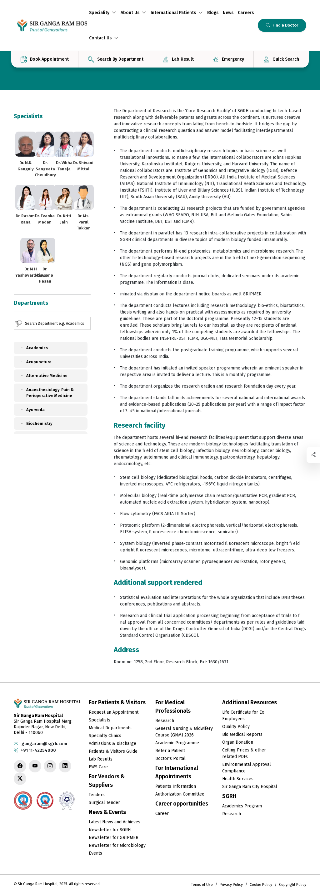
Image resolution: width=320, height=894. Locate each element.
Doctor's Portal (170, 758)
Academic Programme (177, 743)
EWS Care (98, 767)
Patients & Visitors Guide (113, 751)
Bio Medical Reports (242, 734)
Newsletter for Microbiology (117, 845)
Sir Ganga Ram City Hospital (249, 786)
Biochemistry (36, 423)
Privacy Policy (231, 884)
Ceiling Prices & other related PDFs (244, 753)
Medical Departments (110, 728)
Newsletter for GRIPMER (113, 837)
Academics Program (242, 806)
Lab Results (100, 759)
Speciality (102, 12)
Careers (246, 12)
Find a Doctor (282, 25)
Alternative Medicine (44, 376)
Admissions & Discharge (112, 743)
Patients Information (175, 786)
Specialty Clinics (105, 735)
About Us (133, 12)
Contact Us (103, 38)
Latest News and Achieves (114, 822)
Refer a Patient (170, 750)
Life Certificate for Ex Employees (243, 715)
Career (162, 813)
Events (95, 853)
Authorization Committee (179, 794)
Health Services (237, 778)
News (228, 12)
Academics (34, 348)
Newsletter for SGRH (110, 829)
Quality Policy (236, 726)
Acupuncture (36, 362)
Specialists (99, 720)
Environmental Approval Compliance (246, 768)
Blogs (212, 12)
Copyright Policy (292, 884)
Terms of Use (202, 884)
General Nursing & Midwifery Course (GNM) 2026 (184, 732)
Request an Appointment (113, 712)
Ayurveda (32, 410)
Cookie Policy (261, 884)
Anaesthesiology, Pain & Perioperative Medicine (47, 392)
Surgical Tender (104, 802)
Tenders (97, 794)
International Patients (177, 12)
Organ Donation (237, 742)
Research (164, 720)
